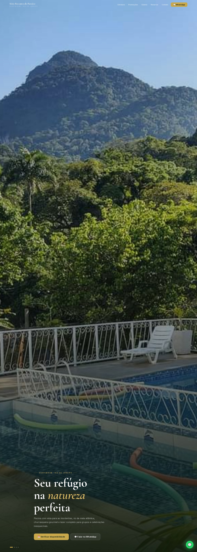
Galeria (144, 5)
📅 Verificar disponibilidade (51, 537)
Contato (165, 5)
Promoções (133, 5)
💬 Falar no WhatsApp (85, 537)
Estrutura (121, 5)
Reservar (154, 5)
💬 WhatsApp (179, 5)
